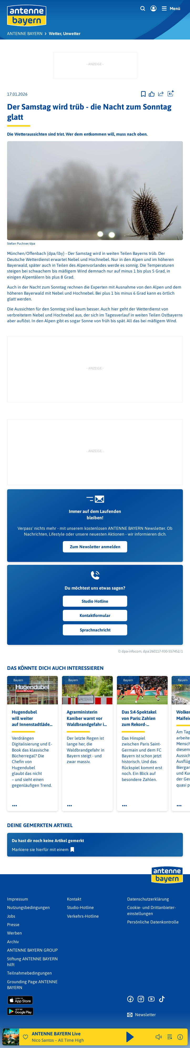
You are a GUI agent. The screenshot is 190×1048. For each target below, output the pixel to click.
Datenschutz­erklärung (148, 899)
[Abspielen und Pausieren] (130, 1036)
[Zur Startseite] (167, 883)
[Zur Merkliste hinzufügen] (143, 94)
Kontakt (74, 899)
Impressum (17, 899)
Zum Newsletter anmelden (95, 546)
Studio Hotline (95, 601)
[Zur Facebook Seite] (130, 999)
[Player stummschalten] (158, 1037)
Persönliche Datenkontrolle (153, 922)
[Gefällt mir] (151, 94)
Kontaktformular (95, 615)
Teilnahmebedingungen (29, 973)
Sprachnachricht (95, 629)
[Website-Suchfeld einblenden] (143, 8)
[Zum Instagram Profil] (141, 999)
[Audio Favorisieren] (25, 1037)
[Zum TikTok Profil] (162, 999)
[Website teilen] (161, 94)
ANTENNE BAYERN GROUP (32, 950)
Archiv (13, 941)
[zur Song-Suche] (170, 1037)
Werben (14, 933)
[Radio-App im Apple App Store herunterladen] (35, 1000)
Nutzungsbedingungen (28, 907)
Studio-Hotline (80, 907)
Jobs (11, 916)
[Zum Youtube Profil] (151, 999)
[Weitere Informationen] (180, 1037)
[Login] (153, 9)
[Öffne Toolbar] (171, 94)
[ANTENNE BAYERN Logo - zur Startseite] (26, 15)
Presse (13, 924)
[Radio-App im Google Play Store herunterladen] (35, 1011)
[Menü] (171, 8)
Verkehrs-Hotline (83, 916)
